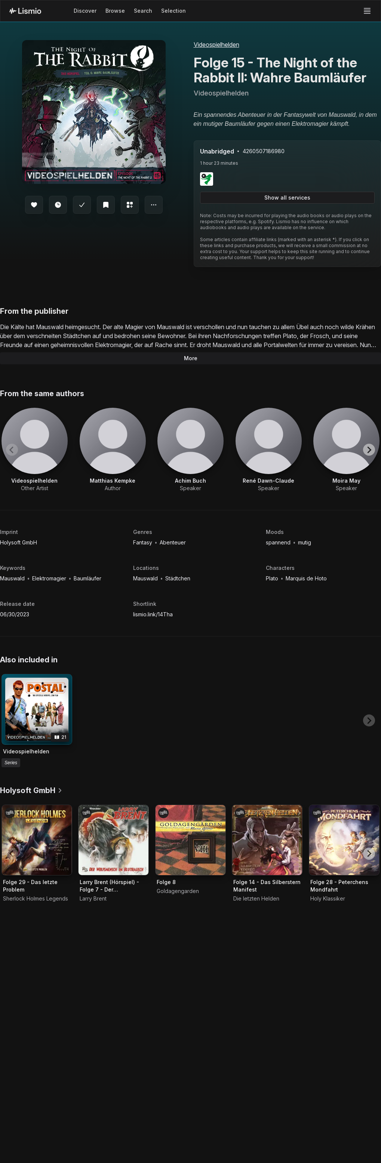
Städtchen (177, 578)
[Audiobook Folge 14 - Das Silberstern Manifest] (267, 840)
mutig (304, 542)
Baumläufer (87, 578)
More (190, 358)
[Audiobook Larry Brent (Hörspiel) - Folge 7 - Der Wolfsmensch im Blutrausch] (113, 840)
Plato (273, 578)
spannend (279, 542)
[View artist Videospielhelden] (34, 450)
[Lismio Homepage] (25, 11)
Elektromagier (50, 578)
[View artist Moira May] (346, 450)
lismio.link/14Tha (153, 614)
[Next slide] (369, 450)
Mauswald (13, 578)
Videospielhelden (216, 44)
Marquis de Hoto (306, 578)
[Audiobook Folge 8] (190, 840)
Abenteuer (173, 542)
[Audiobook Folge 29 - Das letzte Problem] (36, 840)
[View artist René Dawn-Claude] (269, 450)
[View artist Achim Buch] (190, 450)
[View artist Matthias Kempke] (113, 450)
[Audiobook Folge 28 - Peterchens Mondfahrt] (344, 840)
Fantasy (143, 542)
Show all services (287, 197)
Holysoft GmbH (18, 542)
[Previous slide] (12, 450)
